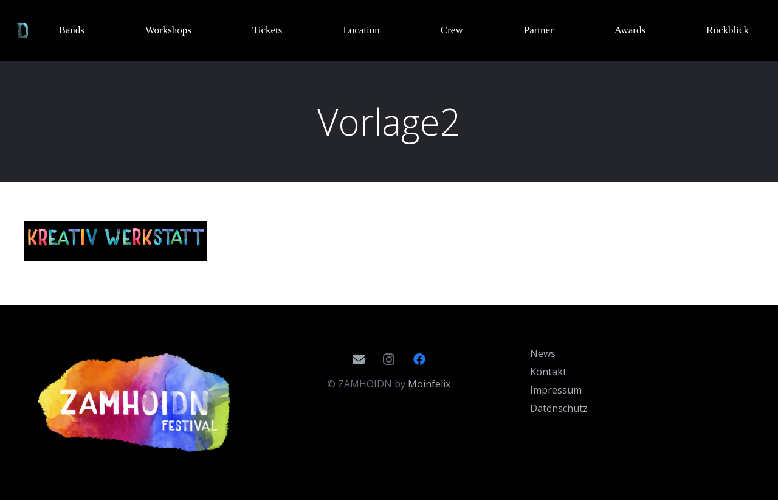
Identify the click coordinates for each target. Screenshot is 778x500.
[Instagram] (389, 359)
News (543, 353)
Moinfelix (429, 384)
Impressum (556, 390)
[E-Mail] (358, 359)
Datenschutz (559, 408)
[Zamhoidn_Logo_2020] (136, 402)
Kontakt (548, 371)
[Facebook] (419, 359)
